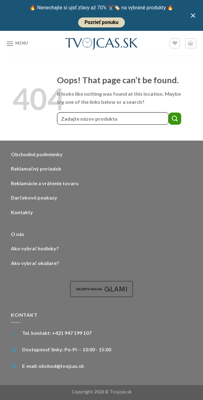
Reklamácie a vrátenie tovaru (44, 183)
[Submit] (175, 119)
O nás (17, 234)
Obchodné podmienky (37, 154)
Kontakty (22, 212)
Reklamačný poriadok (36, 168)
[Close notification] (193, 15)
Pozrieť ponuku (101, 22)
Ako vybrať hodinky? (35, 248)
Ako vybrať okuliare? (35, 263)
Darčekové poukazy (34, 197)
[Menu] (17, 43)
